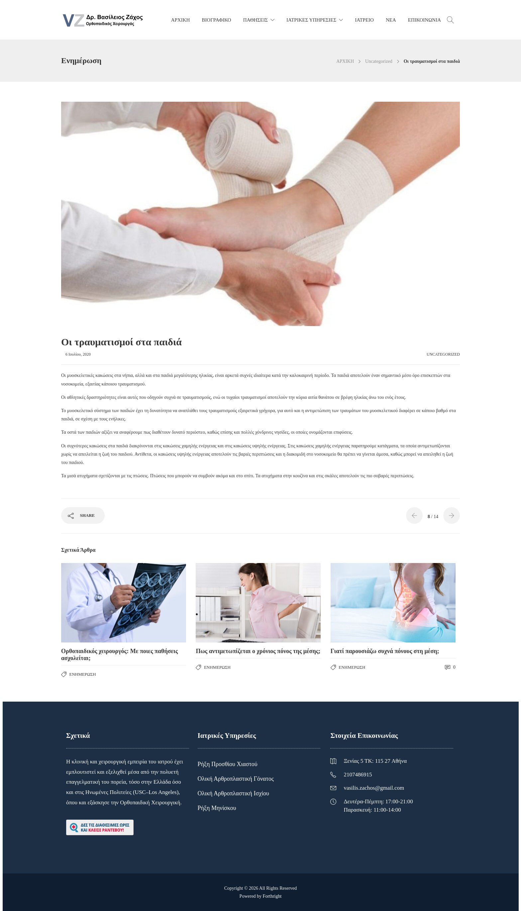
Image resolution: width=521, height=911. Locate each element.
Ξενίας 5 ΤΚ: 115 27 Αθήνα (375, 761)
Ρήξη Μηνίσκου (217, 808)
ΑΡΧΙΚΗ (345, 61)
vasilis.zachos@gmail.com (374, 788)
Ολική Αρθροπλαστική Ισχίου (233, 793)
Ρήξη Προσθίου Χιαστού (228, 764)
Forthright (272, 896)
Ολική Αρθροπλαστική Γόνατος (236, 778)
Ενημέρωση (82, 674)
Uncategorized (378, 61)
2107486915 (358, 774)
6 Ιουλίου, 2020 (78, 354)
